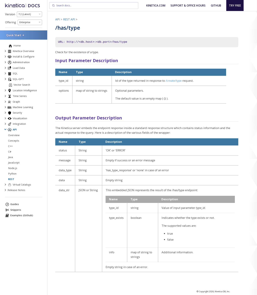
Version (10, 14)
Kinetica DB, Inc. (222, 291)
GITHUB (216, 5)
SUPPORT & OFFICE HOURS (187, 5)
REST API (69, 19)
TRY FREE (235, 5)
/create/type (174, 81)
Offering (10, 22)
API (57, 19)
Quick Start (15, 35)
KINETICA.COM (155, 5)
